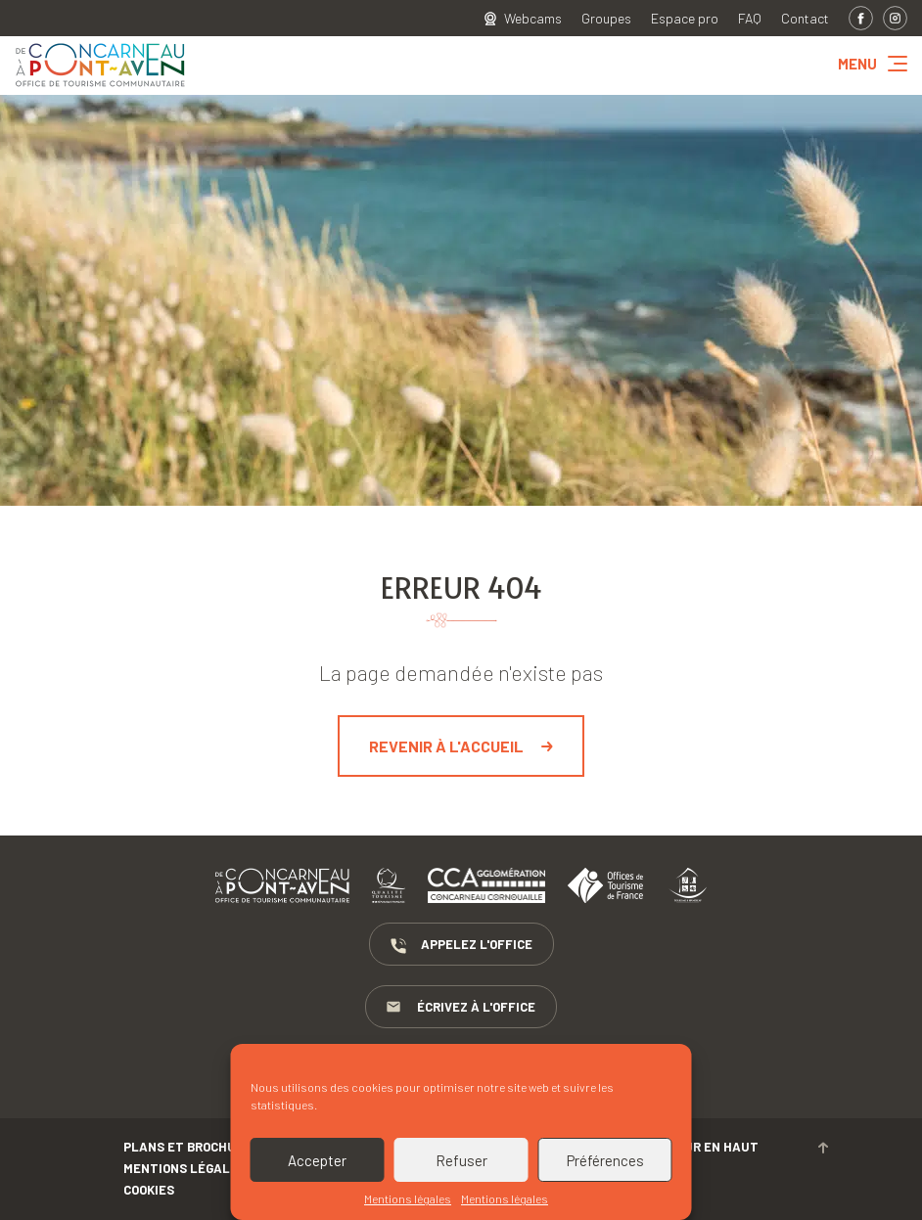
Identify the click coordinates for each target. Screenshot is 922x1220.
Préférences (605, 1160)
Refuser (461, 1160)
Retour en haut (740, 1146)
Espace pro (684, 18)
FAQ (749, 18)
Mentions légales (407, 1198)
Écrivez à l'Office (461, 1008)
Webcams (533, 18)
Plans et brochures (191, 1146)
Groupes (606, 18)
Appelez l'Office (461, 945)
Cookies (148, 1189)
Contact (805, 18)
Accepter (317, 1160)
